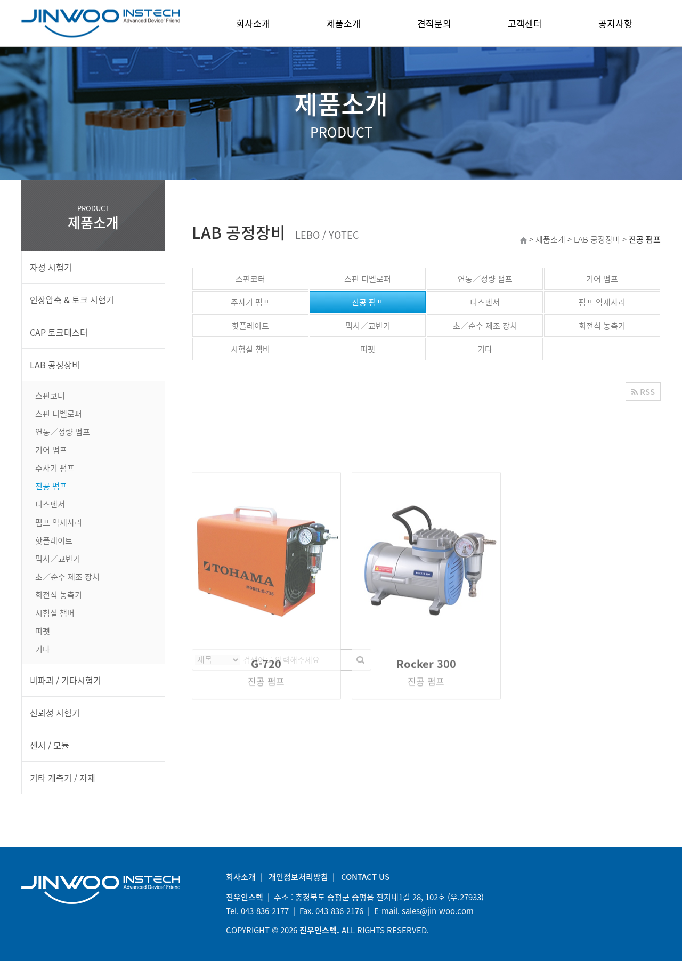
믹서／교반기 (368, 326)
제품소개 (344, 23)
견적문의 (434, 23)
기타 (484, 349)
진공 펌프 (368, 302)
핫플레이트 (250, 326)
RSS (643, 392)
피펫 (367, 349)
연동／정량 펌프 (485, 279)
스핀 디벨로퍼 (367, 279)
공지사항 (615, 23)
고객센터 (525, 23)
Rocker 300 (426, 768)
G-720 (266, 768)
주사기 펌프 (250, 302)
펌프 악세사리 (602, 302)
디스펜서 (485, 302)
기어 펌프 (602, 279)
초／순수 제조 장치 (485, 326)
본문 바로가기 (0, 0)
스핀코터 (250, 279)
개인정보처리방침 (298, 877)
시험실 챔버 (250, 349)
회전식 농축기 (602, 326)
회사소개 (253, 23)
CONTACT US (365, 877)
